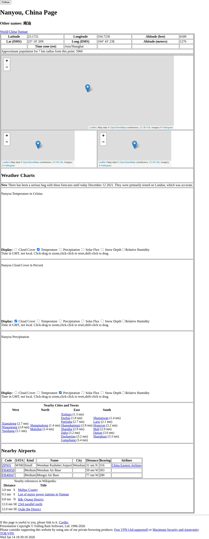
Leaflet (92, 127)
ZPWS (6, 465)
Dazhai (65, 418)
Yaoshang (8, 431)
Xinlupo (66, 414)
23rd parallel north (30, 504)
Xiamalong (9, 423)
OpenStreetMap (118, 127)
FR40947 (8, 475)
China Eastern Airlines (126, 465)
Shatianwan (101, 418)
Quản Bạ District (29, 509)
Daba (64, 432)
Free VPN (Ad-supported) (131, 529)
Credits (63, 522)
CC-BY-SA (145, 127)
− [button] (7, 67)
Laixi (96, 421)
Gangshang (68, 440)
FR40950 (8, 470)
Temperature (49, 249)
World (4, 31)
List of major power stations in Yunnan (43, 494)
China (13, 31)
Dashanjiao (68, 436)
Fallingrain (167, 127)
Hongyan (99, 425)
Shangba (66, 429)
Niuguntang (9, 427)
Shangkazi (100, 436)
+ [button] (7, 61)
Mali (96, 429)
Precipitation (71, 249)
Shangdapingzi (70, 425)
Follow (6, 2)
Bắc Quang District (30, 499)
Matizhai (36, 429)
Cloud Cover (27, 249)
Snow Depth (113, 249)
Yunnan (23, 31)
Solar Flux (92, 249)
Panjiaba (66, 421)
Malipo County (28, 490)
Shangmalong (39, 425)
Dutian (97, 432)
